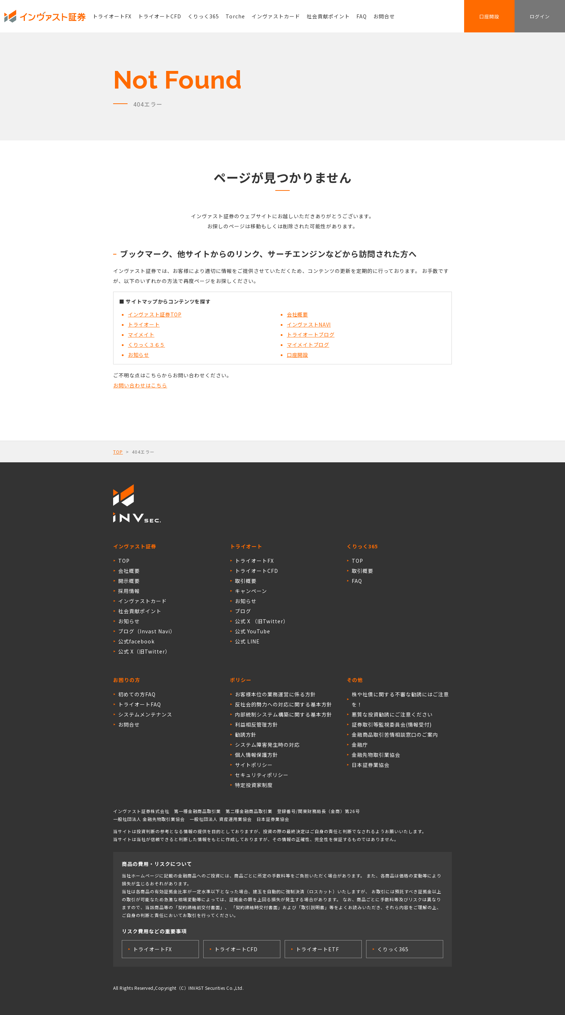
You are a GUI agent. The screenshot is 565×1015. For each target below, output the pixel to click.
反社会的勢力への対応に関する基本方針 (283, 704)
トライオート (144, 324)
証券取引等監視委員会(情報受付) (392, 724)
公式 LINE (247, 641)
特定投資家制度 (254, 785)
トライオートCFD (159, 16)
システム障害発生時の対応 (267, 744)
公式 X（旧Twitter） (144, 651)
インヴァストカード (276, 16)
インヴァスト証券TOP (155, 314)
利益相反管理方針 (256, 724)
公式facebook (136, 641)
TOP (118, 452)
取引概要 (246, 580)
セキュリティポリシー (262, 774)
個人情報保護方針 (256, 754)
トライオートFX (112, 16)
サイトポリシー (254, 764)
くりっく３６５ (146, 344)
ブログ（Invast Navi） (146, 631)
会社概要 (297, 314)
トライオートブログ (310, 334)
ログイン (540, 16)
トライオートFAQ (139, 704)
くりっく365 (203, 16)
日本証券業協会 (371, 764)
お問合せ (384, 16)
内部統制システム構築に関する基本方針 (283, 714)
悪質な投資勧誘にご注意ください (392, 714)
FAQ (361, 16)
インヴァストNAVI (309, 324)
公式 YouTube (252, 631)
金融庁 (360, 744)
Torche (235, 16)
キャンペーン (251, 590)
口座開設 (489, 16)
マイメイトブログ (308, 344)
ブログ (243, 611)
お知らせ (138, 354)
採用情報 (129, 590)
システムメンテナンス (145, 714)
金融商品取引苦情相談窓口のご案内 (395, 734)
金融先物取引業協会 (376, 754)
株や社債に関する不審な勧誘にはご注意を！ (400, 699)
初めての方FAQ (137, 694)
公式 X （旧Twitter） (262, 621)
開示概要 (129, 580)
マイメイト (141, 334)
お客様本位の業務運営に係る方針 (275, 694)
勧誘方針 (246, 734)
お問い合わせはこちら (140, 385)
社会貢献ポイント (328, 16)
